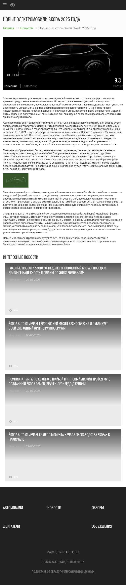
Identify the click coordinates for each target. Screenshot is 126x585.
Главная (8, 28)
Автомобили (13, 507)
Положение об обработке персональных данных (63, 571)
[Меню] (5, 5)
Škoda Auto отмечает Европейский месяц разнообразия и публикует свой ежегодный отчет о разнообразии (58, 325)
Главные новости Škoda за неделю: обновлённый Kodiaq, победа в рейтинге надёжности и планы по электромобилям (57, 270)
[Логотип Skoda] (13, 5)
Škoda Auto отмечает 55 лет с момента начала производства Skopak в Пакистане (59, 436)
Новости (26, 28)
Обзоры (98, 507)
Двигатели (11, 526)
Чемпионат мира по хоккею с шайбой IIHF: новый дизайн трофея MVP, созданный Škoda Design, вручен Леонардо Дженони (59, 381)
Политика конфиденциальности (63, 561)
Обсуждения (102, 526)
